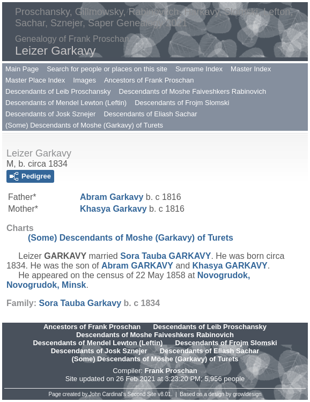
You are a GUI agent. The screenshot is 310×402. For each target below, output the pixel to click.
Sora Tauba (165, 255)
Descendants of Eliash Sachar (150, 114)
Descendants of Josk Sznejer (50, 114)
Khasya (113, 208)
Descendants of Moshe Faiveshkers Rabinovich (193, 91)
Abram (111, 197)
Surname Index (199, 69)
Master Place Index (35, 80)
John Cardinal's (107, 394)
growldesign (247, 394)
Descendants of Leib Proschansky (58, 91)
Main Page (22, 69)
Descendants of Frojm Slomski (182, 103)
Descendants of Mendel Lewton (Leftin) (66, 103)
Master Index (251, 69)
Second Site (142, 394)
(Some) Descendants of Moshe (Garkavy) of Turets (84, 125)
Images (84, 80)
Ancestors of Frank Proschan (149, 80)
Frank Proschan (170, 371)
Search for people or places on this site (107, 69)
